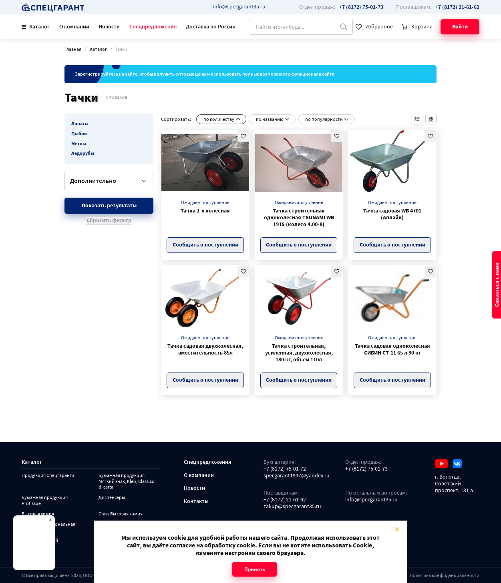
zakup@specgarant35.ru (292, 506)
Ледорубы (82, 153)
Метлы (78, 143)
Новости (109, 26)
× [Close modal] (396, 529)
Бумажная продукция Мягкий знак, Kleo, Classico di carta (127, 481)
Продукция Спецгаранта (48, 475)
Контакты (196, 501)
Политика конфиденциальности (444, 575)
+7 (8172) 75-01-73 (366, 469)
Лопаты (80, 123)
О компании (74, 26)
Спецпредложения (153, 26)
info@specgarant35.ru (239, 6)
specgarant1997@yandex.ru (297, 476)
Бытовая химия (38, 514)
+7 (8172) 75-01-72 (285, 469)
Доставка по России (210, 26)
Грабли (79, 133)
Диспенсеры (112, 497)
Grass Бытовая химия (121, 514)
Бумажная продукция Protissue (45, 500)
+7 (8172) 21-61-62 (285, 500)
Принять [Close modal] (254, 569)
